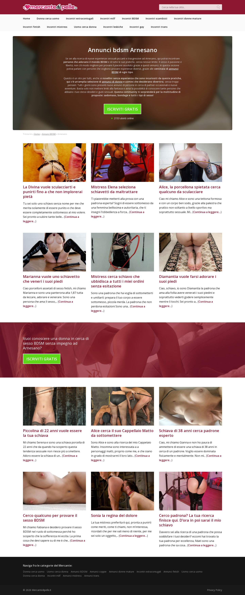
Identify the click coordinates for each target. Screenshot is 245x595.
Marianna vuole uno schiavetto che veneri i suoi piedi (51, 279)
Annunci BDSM (49, 134)
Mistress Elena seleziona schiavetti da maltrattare (114, 189)
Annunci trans (91, 575)
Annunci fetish (171, 571)
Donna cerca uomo (33, 571)
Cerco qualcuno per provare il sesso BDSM (50, 518)
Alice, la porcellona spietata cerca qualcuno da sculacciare (189, 189)
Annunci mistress (72, 575)
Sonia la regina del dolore (114, 515)
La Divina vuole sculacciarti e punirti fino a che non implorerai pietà (52, 191)
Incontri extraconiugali (149, 571)
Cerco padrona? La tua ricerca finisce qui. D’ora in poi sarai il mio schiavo (190, 520)
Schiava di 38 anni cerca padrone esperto (189, 433)
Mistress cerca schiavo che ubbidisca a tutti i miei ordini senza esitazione (117, 281)
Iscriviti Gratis (122, 109)
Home (37, 134)
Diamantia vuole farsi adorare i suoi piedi (187, 279)
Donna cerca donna (34, 575)
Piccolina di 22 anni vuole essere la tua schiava (52, 433)
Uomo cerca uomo (192, 571)
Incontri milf (53, 575)
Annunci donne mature (121, 571)
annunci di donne (112, 81)
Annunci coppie (98, 571)
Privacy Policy (214, 590)
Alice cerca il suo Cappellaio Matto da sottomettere (122, 433)
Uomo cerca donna (57, 571)
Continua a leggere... (207, 212)
